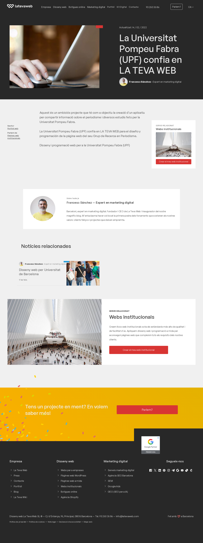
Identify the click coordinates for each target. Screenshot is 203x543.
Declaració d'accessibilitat (70, 522)
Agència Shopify (70, 497)
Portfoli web (12, 128)
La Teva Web (20, 470)
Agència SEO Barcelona (120, 475)
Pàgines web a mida (71, 480)
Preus (17, 475)
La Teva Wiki (20, 497)
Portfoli (111, 7)
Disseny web (16, 516)
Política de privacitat (18, 522)
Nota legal (52, 522)
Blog (16, 491)
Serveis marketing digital (121, 470)
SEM (110, 480)
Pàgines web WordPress (73, 475)
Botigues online (69, 491)
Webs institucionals (168, 129)
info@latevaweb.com (127, 516)
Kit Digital (122, 7)
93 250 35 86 (152, 7)
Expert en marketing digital (115, 202)
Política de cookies (37, 522)
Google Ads (114, 486)
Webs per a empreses (72, 470)
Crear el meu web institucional (173, 161)
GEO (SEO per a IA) (118, 491)
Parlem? (176, 6)
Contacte (134, 7)
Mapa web (88, 522)
